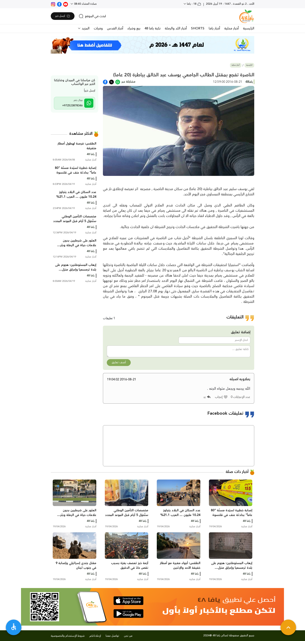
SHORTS (197, 28)
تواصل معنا (112, 636)
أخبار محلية (231, 28)
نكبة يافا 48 (152, 28)
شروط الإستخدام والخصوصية (68, 636)
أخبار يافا (214, 28)
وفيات (98, 28)
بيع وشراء (133, 28)
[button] (221, 396)
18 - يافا (193, 4)
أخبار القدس (115, 28)
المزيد (85, 28)
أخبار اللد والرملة (176, 28)
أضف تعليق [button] (119, 362)
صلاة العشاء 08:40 (85, 4)
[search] (92, 16)
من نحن (128, 636)
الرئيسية (248, 28)
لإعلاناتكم (95, 636)
